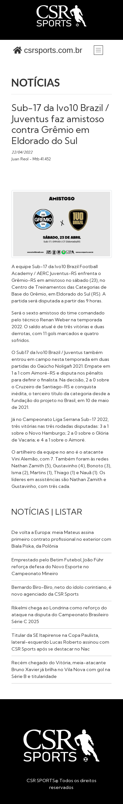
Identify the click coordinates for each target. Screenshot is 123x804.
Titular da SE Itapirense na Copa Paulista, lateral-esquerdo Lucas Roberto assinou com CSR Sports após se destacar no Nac (60, 642)
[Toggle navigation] (98, 50)
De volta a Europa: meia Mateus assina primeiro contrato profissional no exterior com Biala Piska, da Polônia (61, 539)
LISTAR (68, 512)
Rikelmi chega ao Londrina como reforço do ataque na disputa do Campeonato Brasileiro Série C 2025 (60, 614)
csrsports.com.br (47, 50)
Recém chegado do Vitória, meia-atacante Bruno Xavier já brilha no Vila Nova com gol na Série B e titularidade (60, 669)
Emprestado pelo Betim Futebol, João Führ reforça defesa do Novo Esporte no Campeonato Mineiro (57, 566)
